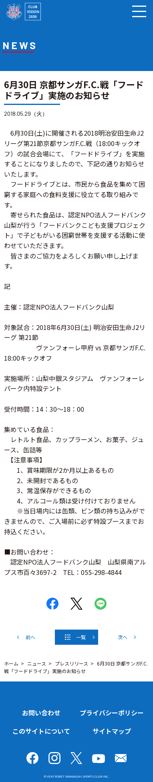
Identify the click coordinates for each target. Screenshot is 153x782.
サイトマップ (112, 731)
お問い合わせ (41, 712)
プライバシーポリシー (112, 712)
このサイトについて (41, 731)
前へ (30, 637)
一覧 (81, 637)
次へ (122, 637)
